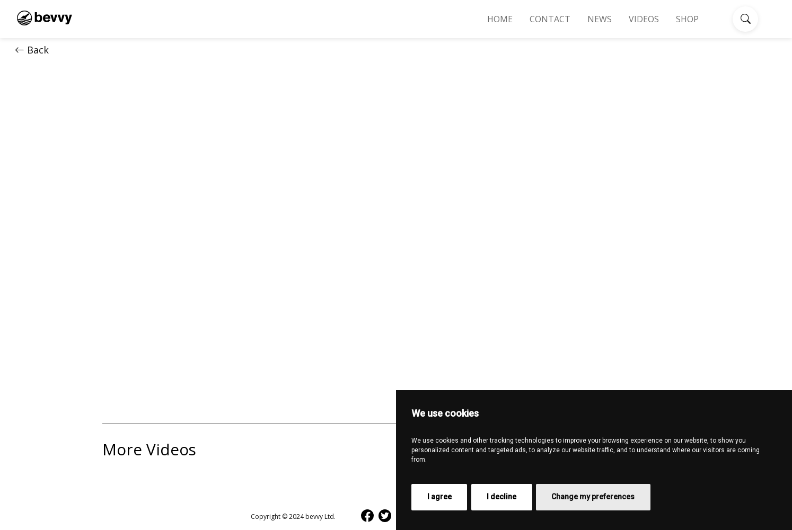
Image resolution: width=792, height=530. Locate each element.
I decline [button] (501, 496)
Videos (644, 19)
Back (32, 49)
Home (500, 19)
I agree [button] (439, 496)
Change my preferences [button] (593, 496)
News (599, 19)
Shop (687, 19)
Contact (550, 19)
